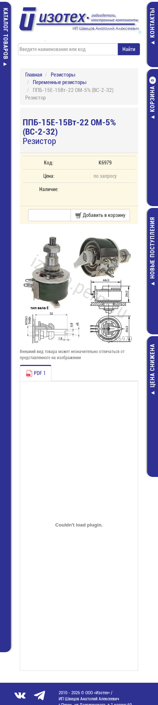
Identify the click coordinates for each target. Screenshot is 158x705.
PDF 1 (36, 373)
